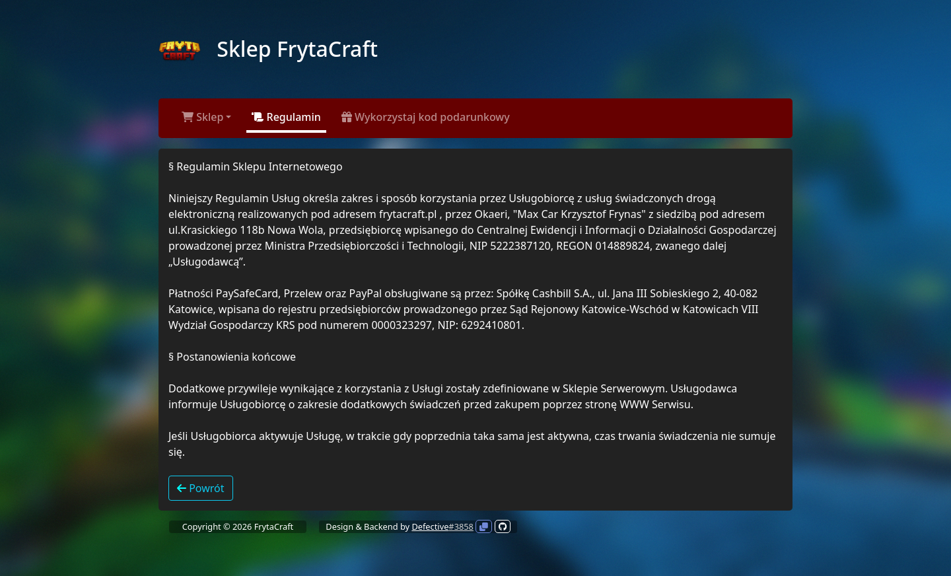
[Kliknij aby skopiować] (484, 526)
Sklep (202, 117)
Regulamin (286, 117)
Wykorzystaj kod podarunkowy (425, 117)
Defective (429, 526)
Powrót (201, 488)
